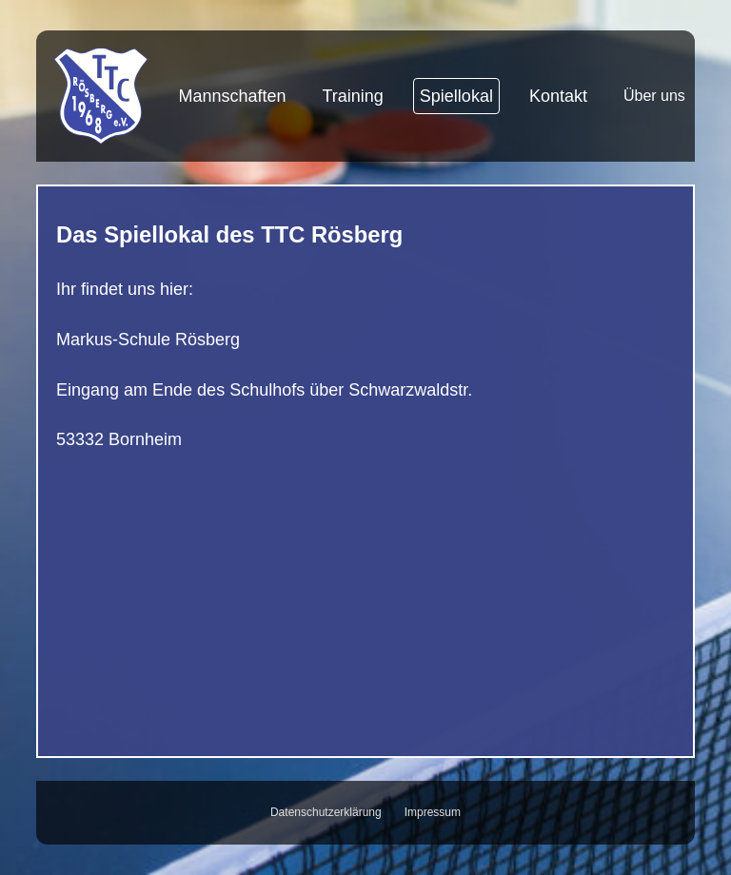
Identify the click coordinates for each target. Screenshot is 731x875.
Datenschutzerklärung (326, 812)
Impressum (433, 812)
